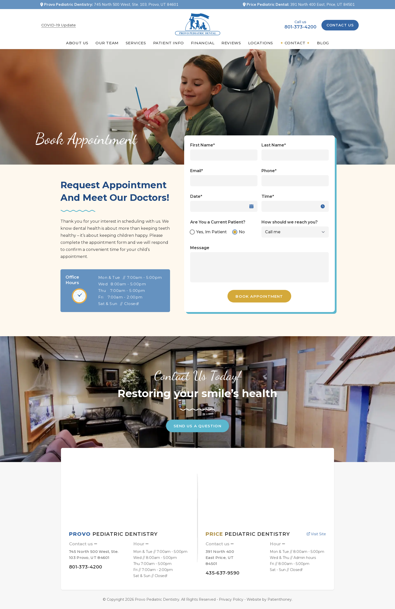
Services (136, 43)
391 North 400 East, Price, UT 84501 (322, 4)
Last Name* (273, 145)
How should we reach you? (289, 222)
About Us (77, 43)
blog (323, 43)
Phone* (269, 170)
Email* (196, 170)
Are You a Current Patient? (217, 222)
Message (199, 247)
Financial (202, 43)
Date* (196, 196)
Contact (295, 43)
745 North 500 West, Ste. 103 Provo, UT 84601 (93, 554)
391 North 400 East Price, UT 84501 (220, 557)
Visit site (316, 534)
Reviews (231, 43)
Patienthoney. (280, 599)
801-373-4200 (300, 27)
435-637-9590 (222, 573)
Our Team (107, 43)
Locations (260, 43)
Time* (267, 196)
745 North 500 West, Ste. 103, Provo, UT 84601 (136, 4)
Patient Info (168, 43)
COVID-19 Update (58, 25)
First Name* (202, 145)
